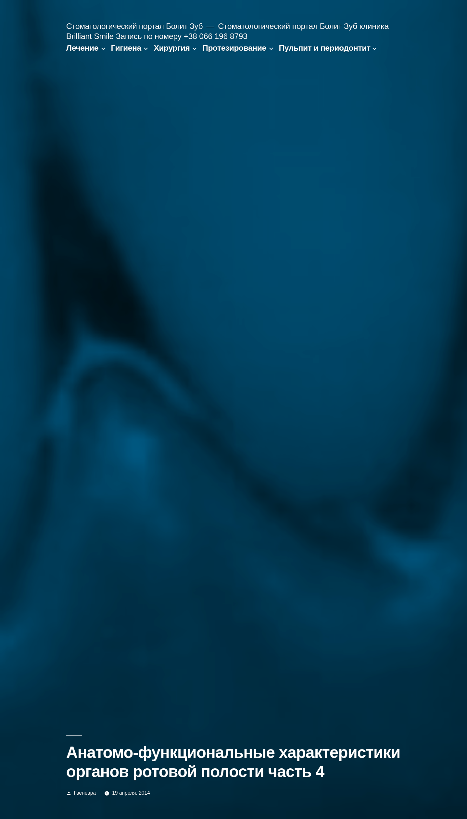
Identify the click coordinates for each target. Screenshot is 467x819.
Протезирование (234, 48)
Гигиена (126, 48)
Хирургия (172, 48)
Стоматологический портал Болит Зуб (134, 26)
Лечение (82, 48)
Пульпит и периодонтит (324, 48)
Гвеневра (85, 793)
